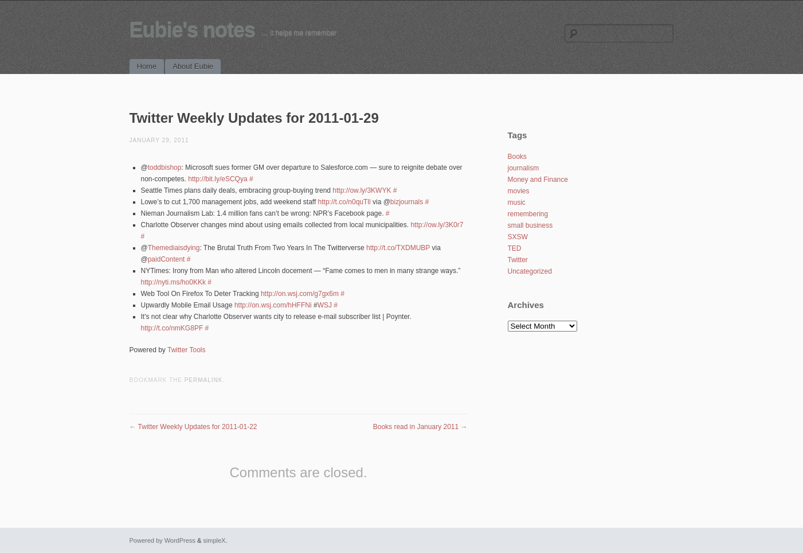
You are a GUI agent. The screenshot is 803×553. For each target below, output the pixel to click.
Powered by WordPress (162, 540)
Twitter (518, 260)
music (517, 202)
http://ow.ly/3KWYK (361, 190)
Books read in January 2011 (420, 427)
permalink (204, 380)
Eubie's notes (193, 29)
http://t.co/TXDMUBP (398, 248)
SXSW (518, 237)
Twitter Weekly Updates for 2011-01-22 (193, 427)
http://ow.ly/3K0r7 (436, 225)
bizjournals (406, 202)
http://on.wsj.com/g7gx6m (300, 294)
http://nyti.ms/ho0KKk (173, 282)
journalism (523, 168)
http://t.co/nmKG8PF (172, 328)
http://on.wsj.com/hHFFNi (273, 305)
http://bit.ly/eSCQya (217, 179)
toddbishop (165, 167)
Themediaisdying (174, 248)
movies (519, 191)
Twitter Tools (186, 350)
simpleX (214, 540)
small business (530, 225)
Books (517, 157)
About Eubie (193, 66)
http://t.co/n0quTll (344, 202)
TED (515, 248)
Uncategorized (530, 271)
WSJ (325, 305)
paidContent (166, 259)
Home (147, 66)
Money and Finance (538, 180)
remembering (528, 214)
